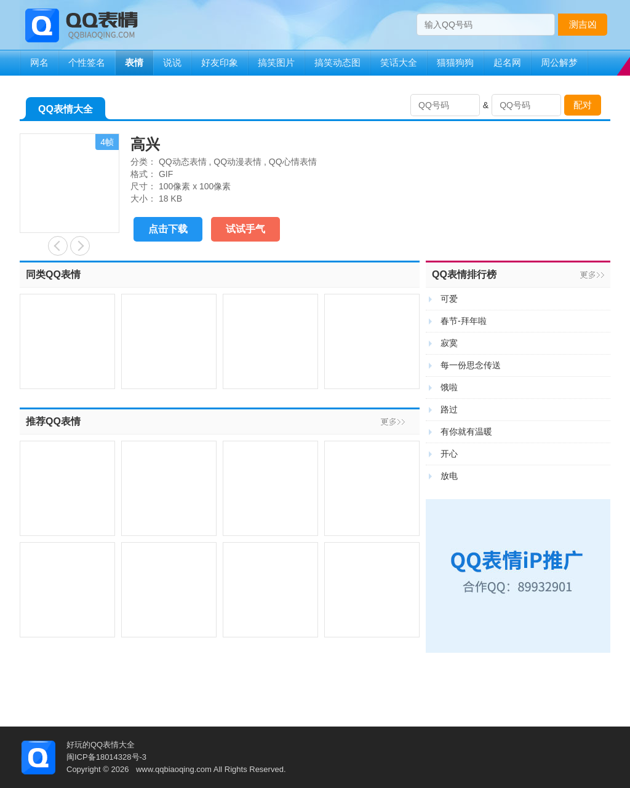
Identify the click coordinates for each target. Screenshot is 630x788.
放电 (449, 476)
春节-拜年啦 (464, 321)
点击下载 (168, 229)
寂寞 (449, 343)
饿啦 (449, 387)
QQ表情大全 (65, 111)
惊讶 (58, 246)
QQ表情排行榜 (464, 274)
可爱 (449, 299)
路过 (449, 409)
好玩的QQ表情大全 (100, 744)
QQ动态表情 (183, 162)
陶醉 (80, 246)
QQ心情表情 (293, 162)
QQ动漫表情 (237, 162)
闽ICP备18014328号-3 (106, 757)
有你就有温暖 (466, 431)
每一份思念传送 (471, 365)
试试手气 (245, 229)
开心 (449, 454)
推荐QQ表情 (53, 421)
